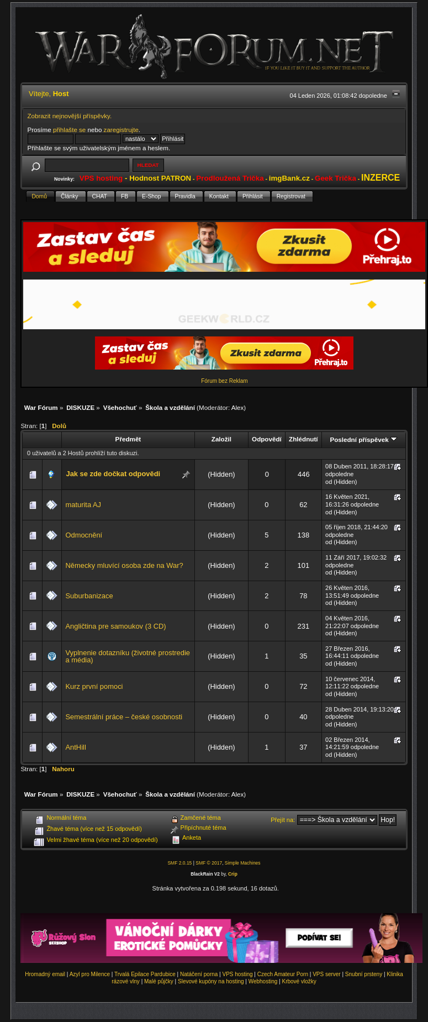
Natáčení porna (199, 974)
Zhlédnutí (303, 438)
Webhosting (263, 981)
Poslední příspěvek (363, 439)
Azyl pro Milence (90, 974)
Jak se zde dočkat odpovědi (113, 474)
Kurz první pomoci (94, 686)
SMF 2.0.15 (179, 863)
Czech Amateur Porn (282, 974)
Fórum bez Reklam (224, 381)
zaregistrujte (121, 129)
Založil (221, 438)
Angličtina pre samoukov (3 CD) (115, 626)
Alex (237, 407)
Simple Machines (243, 863)
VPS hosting (238, 974)
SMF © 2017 (208, 863)
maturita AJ (83, 505)
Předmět (128, 438)
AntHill (75, 747)
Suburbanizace (89, 596)
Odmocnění (83, 535)
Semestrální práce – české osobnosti (123, 717)
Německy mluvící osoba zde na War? (124, 565)
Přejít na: (283, 819)
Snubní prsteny (363, 974)
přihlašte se (69, 129)
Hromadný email (45, 974)
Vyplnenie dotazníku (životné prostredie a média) (127, 657)
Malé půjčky (158, 981)
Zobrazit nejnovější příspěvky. (70, 115)
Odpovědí (267, 438)
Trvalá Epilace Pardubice (145, 974)
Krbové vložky (299, 981)
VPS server (327, 974)
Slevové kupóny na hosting (211, 981)
